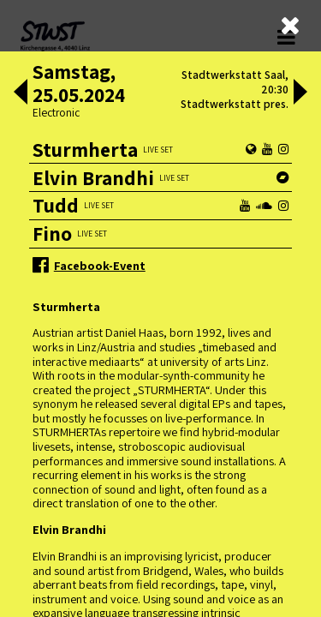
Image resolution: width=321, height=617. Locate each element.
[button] (21, 93)
